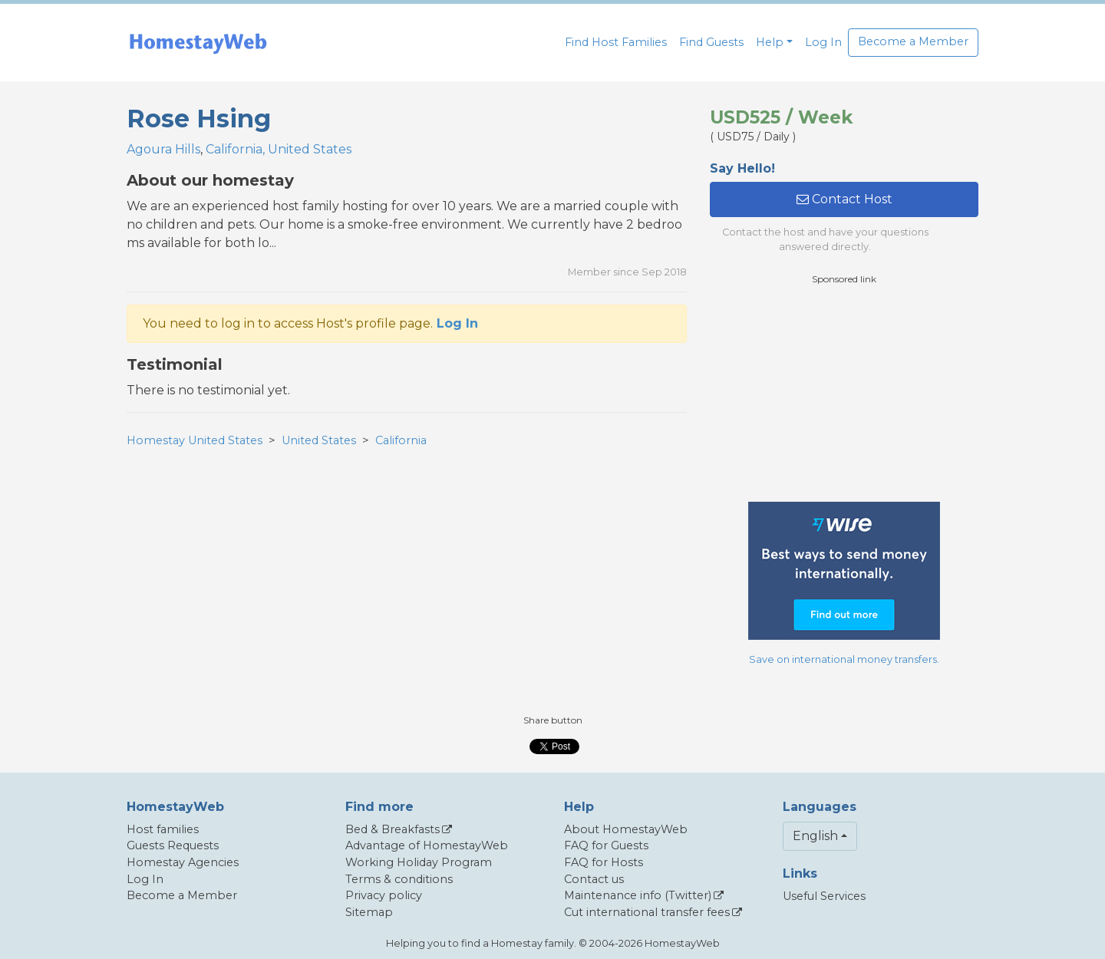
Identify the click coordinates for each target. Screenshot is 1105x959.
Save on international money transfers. (844, 659)
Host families (163, 829)
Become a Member (913, 41)
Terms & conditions (399, 879)
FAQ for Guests (606, 845)
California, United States (278, 149)
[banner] (198, 42)
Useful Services (824, 896)
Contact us (594, 879)
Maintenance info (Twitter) (637, 895)
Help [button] (769, 42)
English (815, 836)
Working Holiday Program (418, 862)
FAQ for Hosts (603, 862)
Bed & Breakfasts (392, 829)
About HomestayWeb (626, 829)
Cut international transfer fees (647, 912)
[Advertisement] (844, 393)
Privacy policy (383, 895)
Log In (823, 42)
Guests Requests (173, 845)
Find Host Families (616, 42)
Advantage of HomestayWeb (426, 845)
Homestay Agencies (183, 862)
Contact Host (844, 199)
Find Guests (711, 42)
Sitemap (369, 912)
